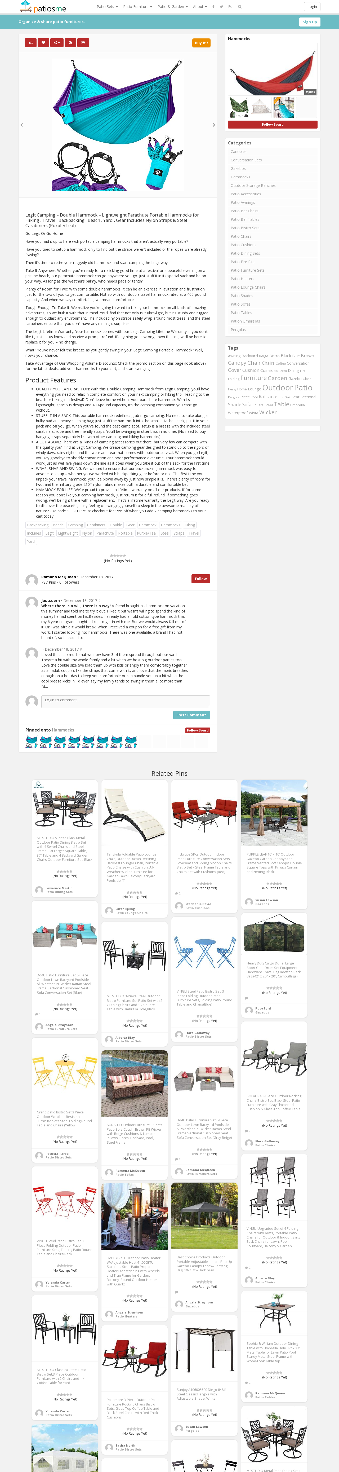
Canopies (239, 151)
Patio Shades (242, 295)
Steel (165, 533)
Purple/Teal (147, 533)
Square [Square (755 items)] (258, 405)
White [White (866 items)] (253, 413)
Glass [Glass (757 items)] (307, 379)
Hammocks (170, 524)
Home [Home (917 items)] (242, 389)
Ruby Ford (263, 1008)
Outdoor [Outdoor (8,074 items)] (277, 387)
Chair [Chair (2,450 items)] (254, 362)
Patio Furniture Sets (248, 270)
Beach (58, 524)
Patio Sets (107, 6)
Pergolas (238, 329)
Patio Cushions (243, 244)
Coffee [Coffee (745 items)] (281, 363)
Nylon (87, 533)
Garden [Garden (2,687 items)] (277, 378)
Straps (178, 533)
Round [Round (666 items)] (279, 397)
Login (312, 6)
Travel (194, 533)
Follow (201, 578)
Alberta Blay (125, 1037)
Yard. (31, 541)
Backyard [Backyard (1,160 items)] (250, 355)
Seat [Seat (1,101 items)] (296, 396)
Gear (130, 524)
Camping (75, 524)
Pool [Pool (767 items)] (254, 397)
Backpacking (37, 524)
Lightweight (68, 533)
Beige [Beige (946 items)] (263, 356)
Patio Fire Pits (243, 261)
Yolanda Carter (58, 1282)
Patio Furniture (137, 6)
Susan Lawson (266, 900)
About (200, 6)
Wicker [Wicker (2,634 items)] (268, 412)
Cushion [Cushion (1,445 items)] (250, 370)
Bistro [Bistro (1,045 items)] (274, 355)
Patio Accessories (246, 193)
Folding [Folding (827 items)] (233, 379)
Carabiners (96, 524)
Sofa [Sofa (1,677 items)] (247, 404)
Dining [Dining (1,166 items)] (293, 370)
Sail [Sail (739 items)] (288, 397)
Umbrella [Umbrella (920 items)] (297, 405)
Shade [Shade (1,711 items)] (234, 404)
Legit (49, 533)
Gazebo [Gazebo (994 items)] (295, 378)
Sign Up (310, 21)
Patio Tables (241, 312)
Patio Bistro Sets (245, 227)
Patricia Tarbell (58, 1154)
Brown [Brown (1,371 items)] (307, 356)
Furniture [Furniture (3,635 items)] (253, 377)
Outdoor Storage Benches (253, 185)
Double (116, 524)
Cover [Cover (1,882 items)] (234, 370)
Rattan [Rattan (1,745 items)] (266, 396)
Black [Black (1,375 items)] (286, 356)
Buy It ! (201, 42)
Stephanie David (198, 904)
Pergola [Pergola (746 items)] (233, 397)
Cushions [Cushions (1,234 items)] (269, 370)
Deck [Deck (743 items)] (283, 371)
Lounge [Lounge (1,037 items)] (254, 388)
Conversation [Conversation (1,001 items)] (298, 363)
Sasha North (125, 1445)
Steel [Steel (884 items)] (269, 405)
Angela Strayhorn (59, 1025)
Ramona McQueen (200, 1170)
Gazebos (238, 168)
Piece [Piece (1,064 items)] (245, 396)
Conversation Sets (246, 159)
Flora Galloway (197, 1033)
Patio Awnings (243, 202)
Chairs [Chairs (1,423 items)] (268, 363)
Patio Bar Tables (245, 219)
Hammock (148, 524)
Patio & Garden (173, 6)
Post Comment (191, 714)
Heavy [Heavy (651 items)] (232, 389)
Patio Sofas (241, 304)
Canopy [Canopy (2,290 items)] (237, 362)
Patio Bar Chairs (244, 210)
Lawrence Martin (59, 888)
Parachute (105, 533)
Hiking (190, 524)
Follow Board (198, 730)
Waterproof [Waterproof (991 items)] (238, 412)
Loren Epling (125, 909)
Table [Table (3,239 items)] (281, 404)
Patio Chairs (241, 236)
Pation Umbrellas (245, 321)
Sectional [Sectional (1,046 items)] (308, 396)
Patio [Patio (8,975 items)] (303, 387)
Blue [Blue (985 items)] (296, 355)
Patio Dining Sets (245, 253)
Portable (125, 533)
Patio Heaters (242, 278)
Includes (34, 533)
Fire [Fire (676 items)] (303, 371)
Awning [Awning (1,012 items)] (234, 355)
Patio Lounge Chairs (248, 287)
